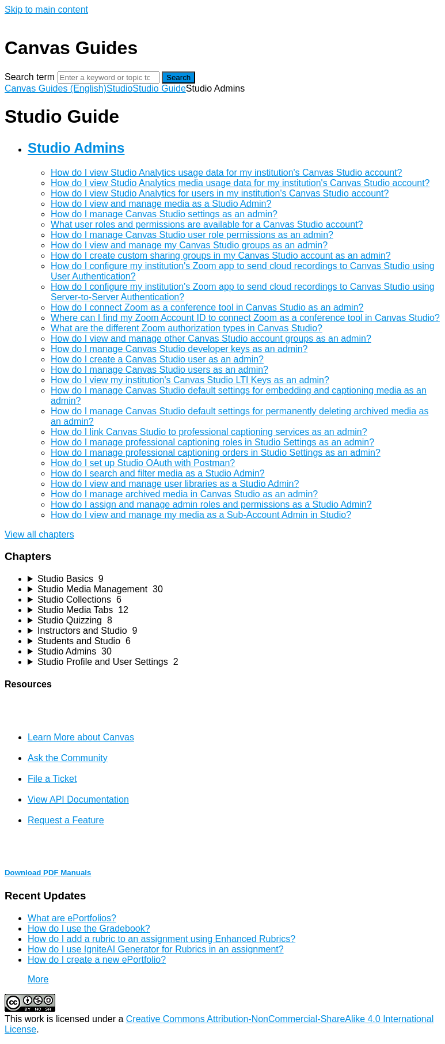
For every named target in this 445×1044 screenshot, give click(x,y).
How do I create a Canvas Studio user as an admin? (157, 359)
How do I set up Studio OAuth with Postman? (143, 463)
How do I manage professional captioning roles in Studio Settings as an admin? (212, 442)
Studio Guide (159, 88)
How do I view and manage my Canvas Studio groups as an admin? (189, 245)
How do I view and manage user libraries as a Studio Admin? (175, 484)
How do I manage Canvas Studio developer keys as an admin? (179, 349)
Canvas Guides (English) (56, 88)
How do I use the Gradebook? (89, 928)
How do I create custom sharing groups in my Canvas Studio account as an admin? (221, 255)
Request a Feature (66, 820)
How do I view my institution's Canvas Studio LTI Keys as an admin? (190, 380)
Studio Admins (76, 148)
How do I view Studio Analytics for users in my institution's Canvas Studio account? (220, 193)
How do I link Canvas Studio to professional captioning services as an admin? (209, 432)
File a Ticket (52, 779)
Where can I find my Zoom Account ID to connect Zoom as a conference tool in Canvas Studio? (245, 318)
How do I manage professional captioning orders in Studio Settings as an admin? (216, 452)
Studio (119, 88)
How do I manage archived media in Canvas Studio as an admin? (184, 494)
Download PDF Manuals (48, 872)
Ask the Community (68, 758)
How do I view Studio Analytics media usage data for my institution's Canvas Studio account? (240, 183)
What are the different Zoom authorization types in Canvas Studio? (186, 328)
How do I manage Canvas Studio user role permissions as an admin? (192, 235)
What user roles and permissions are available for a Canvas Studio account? (207, 224)
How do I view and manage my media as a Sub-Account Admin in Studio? (201, 515)
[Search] (108, 77)
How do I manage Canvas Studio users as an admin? (159, 370)
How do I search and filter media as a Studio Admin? (158, 473)
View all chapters (39, 534)
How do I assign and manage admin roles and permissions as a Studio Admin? (211, 504)
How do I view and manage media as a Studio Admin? (161, 204)
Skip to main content (46, 9)
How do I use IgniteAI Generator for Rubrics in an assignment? (156, 949)
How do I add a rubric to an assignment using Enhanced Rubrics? (161, 939)
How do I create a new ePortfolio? (97, 959)
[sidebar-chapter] (234, 579)
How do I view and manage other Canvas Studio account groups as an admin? (211, 338)
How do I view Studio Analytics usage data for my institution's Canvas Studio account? (226, 172)
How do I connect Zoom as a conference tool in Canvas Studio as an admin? (207, 307)
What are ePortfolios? (72, 918)
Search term (30, 77)
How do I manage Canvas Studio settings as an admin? (164, 214)
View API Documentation (78, 799)
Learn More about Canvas (81, 737)
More (38, 979)
